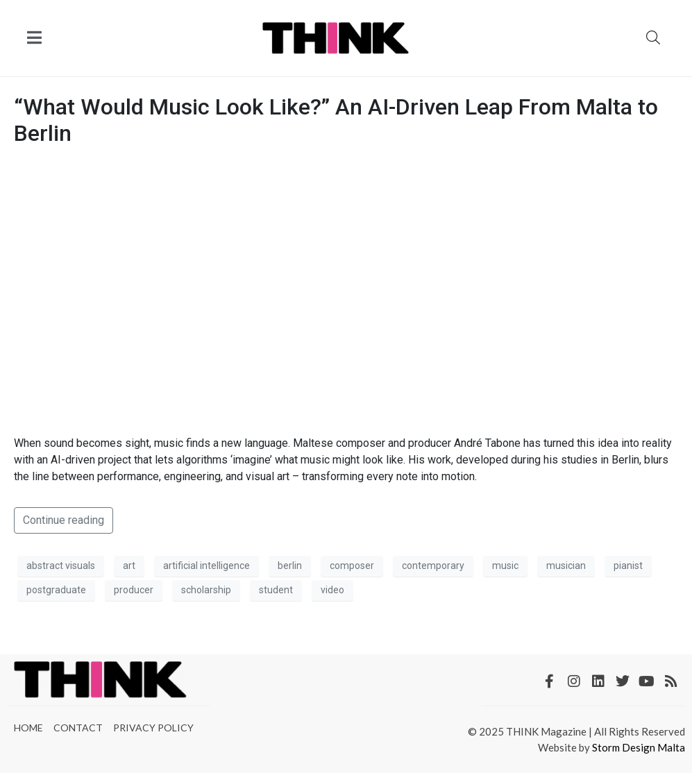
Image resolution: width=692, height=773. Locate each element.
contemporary (433, 565)
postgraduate (56, 589)
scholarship (206, 589)
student (276, 589)
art (129, 565)
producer (133, 589)
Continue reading (63, 520)
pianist (628, 565)
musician (566, 565)
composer (352, 565)
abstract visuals (60, 565)
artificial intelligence (206, 565)
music (505, 565)
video (332, 589)
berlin (290, 565)
